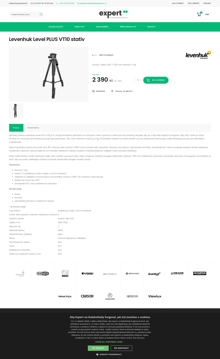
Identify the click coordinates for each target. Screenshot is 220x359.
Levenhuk (194, 55)
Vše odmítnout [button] (121, 348)
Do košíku (158, 80)
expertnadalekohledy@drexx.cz (93, 3)
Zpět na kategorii (106, 55)
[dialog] (110, 336)
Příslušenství (128, 26)
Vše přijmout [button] (98, 348)
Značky (151, 26)
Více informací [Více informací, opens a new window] (139, 338)
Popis (16, 127)
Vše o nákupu (193, 3)
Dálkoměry (102, 26)
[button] (110, 341)
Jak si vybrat (178, 3)
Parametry (33, 127)
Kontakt (207, 3)
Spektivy (80, 26)
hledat (41, 14)
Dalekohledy (56, 26)
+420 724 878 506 (66, 3)
